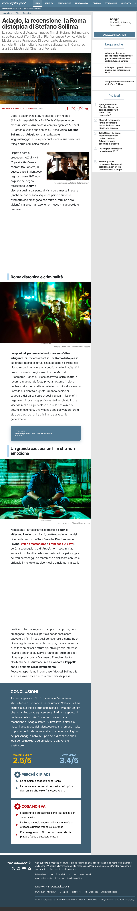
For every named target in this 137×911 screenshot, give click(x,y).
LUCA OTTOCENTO (25, 108)
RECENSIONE (8, 108)
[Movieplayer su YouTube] (24, 872)
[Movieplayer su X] (13, 872)
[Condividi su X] (73, 108)
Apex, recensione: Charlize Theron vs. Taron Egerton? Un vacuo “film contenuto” (110, 108)
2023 (116, 22)
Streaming (111, 3)
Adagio (114, 19)
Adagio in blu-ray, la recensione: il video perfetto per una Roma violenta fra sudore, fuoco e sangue (119, 57)
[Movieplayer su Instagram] (18, 872)
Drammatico (115, 25)
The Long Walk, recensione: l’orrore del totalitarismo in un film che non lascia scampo (110, 162)
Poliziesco (125, 22)
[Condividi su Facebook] (67, 108)
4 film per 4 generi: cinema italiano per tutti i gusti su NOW (118, 70)
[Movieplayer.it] (14, 3)
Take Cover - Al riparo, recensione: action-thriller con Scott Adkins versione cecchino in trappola (110, 135)
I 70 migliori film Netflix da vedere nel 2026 (110, 146)
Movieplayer (7, 13)
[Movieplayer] (19, 866)
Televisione (64, 3)
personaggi (81, 3)
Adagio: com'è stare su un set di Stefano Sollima (119, 82)
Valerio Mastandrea (33, 547)
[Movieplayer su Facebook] (8, 872)
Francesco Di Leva (61, 547)
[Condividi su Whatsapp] (80, 108)
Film (37, 3)
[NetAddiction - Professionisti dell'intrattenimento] (58, 890)
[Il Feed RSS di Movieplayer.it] (29, 872)
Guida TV (126, 3)
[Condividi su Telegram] (86, 108)
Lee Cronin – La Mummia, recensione (27, 9)
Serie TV (49, 3)
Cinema (97, 3)
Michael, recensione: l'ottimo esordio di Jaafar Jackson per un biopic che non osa (109, 121)
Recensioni (27, 13)
